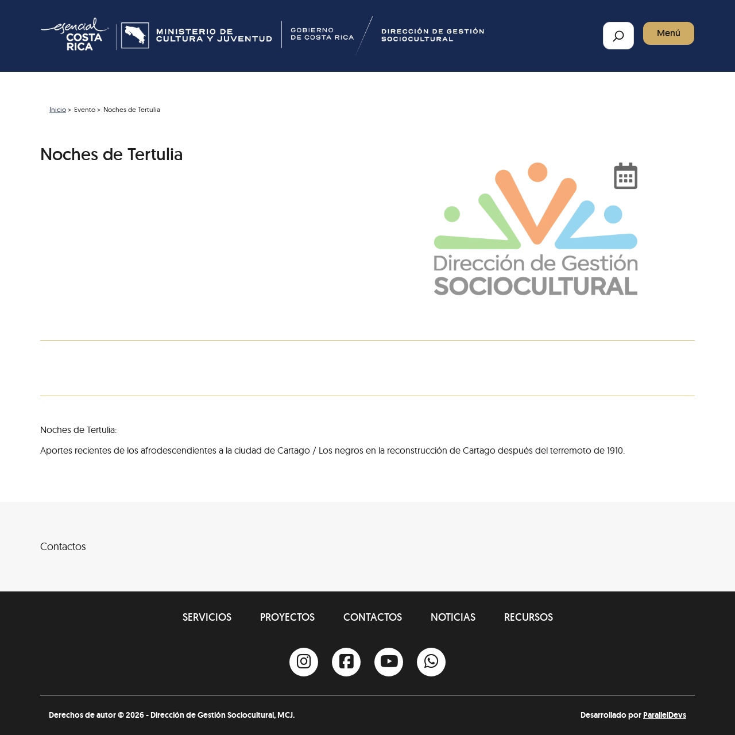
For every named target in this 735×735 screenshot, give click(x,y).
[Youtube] (388, 662)
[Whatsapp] (431, 662)
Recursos (528, 617)
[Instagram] (303, 662)
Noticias (453, 617)
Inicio (57, 109)
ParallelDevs (664, 715)
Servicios (207, 617)
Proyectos (287, 617)
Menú (668, 33)
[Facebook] (346, 662)
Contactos (372, 617)
